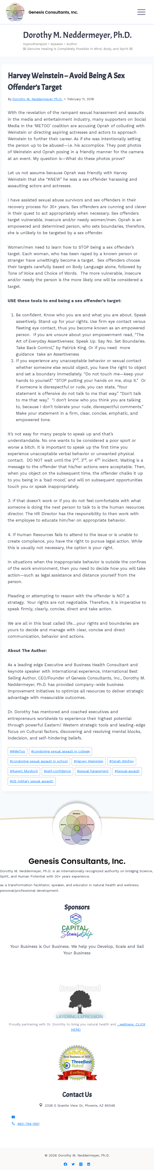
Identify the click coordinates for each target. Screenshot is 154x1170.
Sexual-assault (127, 771)
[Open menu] (141, 12)
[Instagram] (80, 1164)
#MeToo (17, 751)
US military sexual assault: (32, 781)
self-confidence (57, 771)
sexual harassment (93, 771)
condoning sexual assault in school (39, 761)
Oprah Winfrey (121, 761)
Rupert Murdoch (24, 771)
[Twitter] (73, 1164)
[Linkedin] (88, 1164)
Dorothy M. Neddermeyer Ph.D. (37, 99)
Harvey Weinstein (88, 761)
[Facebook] (65, 1164)
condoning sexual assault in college (60, 751)
